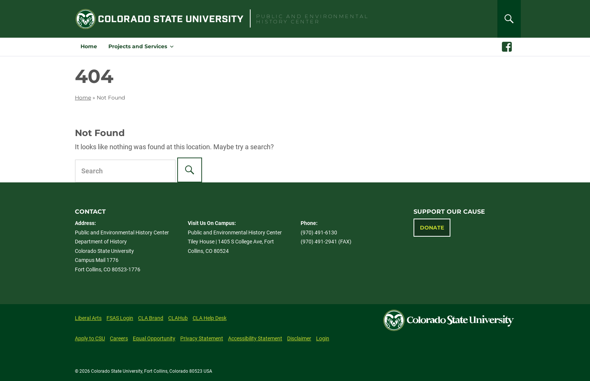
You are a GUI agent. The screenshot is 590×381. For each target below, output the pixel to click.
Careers (119, 338)
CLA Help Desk (210, 318)
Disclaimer (299, 338)
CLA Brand (150, 318)
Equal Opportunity (154, 338)
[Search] (509, 19)
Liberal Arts (88, 318)
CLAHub (178, 318)
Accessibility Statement (255, 338)
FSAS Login (119, 318)
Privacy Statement (201, 338)
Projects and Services (137, 46)
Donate (432, 227)
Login (322, 338)
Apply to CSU (90, 338)
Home (89, 46)
